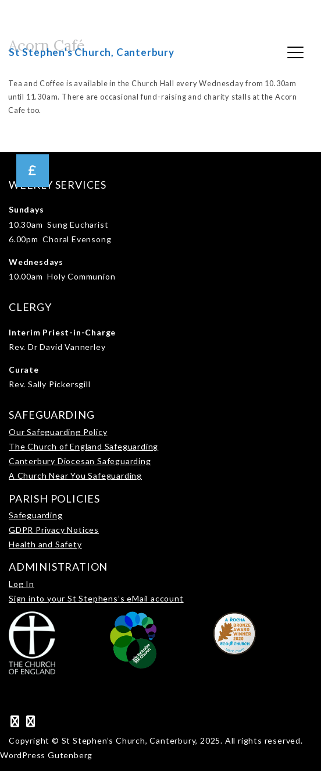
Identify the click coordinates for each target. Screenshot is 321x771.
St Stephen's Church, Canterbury (91, 52)
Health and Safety (45, 544)
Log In (21, 584)
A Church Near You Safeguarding (75, 475)
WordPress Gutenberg (46, 755)
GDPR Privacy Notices (54, 530)
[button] (32, 170)
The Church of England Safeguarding (83, 446)
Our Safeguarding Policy (58, 432)
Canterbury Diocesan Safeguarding (80, 461)
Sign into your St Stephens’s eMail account (96, 598)
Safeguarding (36, 515)
